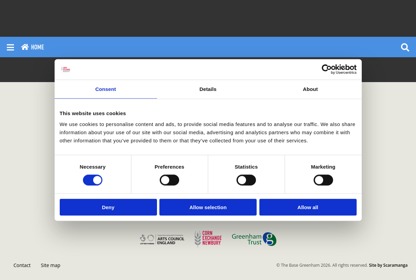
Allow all (308, 207)
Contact (22, 265)
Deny (108, 207)
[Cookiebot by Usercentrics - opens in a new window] (327, 69)
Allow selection (208, 207)
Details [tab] (208, 89)
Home (32, 47)
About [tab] (310, 89)
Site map (50, 265)
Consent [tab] (105, 89)
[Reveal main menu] (10, 47)
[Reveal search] (405, 47)
